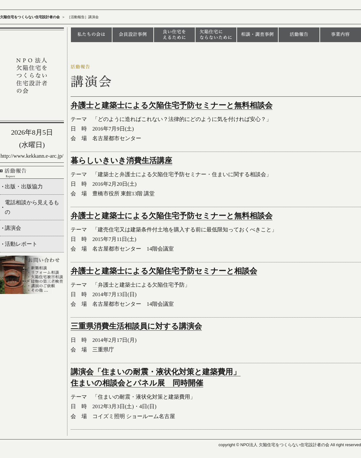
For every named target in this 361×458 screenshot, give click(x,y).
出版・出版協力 (24, 187)
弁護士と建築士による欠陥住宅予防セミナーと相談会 (164, 271)
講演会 (13, 228)
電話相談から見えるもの (32, 207)
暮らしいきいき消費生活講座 (121, 160)
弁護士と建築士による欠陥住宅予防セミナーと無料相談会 (172, 105)
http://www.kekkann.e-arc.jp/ (31, 156)
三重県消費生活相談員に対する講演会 (136, 326)
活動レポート (21, 244)
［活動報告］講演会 (83, 17)
